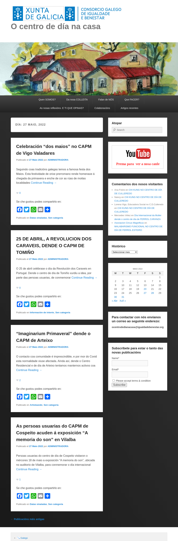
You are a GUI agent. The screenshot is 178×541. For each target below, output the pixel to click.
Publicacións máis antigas (27, 519)
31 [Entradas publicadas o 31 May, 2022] (123, 297)
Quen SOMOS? (47, 99)
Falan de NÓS (106, 99)
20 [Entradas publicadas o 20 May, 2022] (145, 289)
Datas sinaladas (38, 217)
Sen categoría (55, 217)
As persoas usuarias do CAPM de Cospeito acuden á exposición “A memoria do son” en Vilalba (52, 432)
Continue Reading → (44, 182)
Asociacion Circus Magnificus (129, 222)
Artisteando (36, 405)
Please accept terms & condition (131, 380)
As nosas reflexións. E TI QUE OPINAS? (62, 108)
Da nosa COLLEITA (77, 99)
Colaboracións (102, 108)
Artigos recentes (129, 108)
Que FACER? (131, 99)
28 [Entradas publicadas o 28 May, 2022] (152, 293)
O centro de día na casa (55, 26)
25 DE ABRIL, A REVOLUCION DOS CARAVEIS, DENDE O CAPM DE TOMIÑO (53, 245)
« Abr (115, 300)
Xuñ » (122, 300)
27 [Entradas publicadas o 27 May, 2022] (145, 293)
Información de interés (42, 312)
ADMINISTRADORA (58, 160)
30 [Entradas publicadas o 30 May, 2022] (115, 297)
